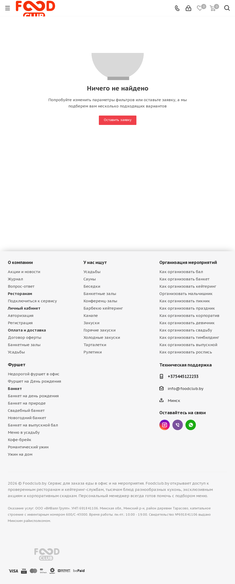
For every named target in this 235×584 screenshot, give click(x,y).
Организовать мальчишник (186, 293)
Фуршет (17, 364)
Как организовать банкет (184, 278)
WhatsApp (190, 425)
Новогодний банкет (27, 417)
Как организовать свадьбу (185, 330)
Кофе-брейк (19, 439)
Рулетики (92, 352)
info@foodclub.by (185, 388)
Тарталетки (94, 344)
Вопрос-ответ (21, 286)
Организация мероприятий (188, 262)
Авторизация (20, 315)
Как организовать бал (181, 271)
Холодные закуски (101, 337)
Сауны (89, 278)
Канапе (90, 315)
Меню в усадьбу (24, 432)
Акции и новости (24, 271)
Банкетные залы (24, 344)
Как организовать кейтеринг (187, 286)
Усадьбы (16, 352)
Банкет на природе (27, 403)
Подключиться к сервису (32, 300)
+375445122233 (183, 376)
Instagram (164, 425)
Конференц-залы (100, 300)
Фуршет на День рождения (34, 381)
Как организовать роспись (185, 352)
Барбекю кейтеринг (103, 308)
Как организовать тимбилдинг (189, 337)
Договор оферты (24, 337)
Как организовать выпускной (188, 344)
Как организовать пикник (184, 300)
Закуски (91, 322)
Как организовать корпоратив (189, 315)
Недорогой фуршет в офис (33, 373)
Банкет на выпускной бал (33, 425)
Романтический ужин (28, 446)
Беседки (91, 286)
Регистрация (20, 322)
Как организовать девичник (187, 322)
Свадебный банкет (26, 410)
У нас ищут (95, 262)
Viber (177, 425)
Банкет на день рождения (33, 395)
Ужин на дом (20, 454)
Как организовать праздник (187, 308)
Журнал (15, 278)
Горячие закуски (99, 330)
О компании (20, 262)
